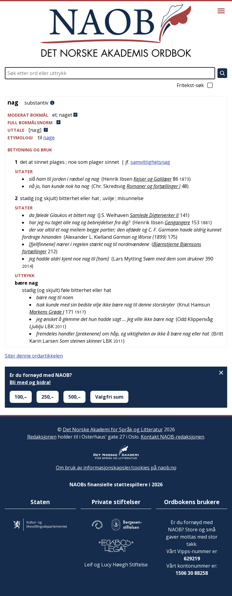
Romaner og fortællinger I (153, 186)
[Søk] (222, 73)
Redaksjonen (41, 436)
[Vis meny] (221, 10)
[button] (116, 115)
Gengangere (177, 222)
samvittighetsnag (150, 162)
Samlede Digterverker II (154, 215)
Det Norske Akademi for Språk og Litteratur (113, 429)
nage (49, 137)
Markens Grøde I (46, 312)
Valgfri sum (109, 397)
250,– (47, 397)
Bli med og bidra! (30, 382)
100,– (20, 397)
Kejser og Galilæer (153, 179)
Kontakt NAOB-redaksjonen (172, 436)
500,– (74, 397)
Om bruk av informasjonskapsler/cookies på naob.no (116, 467)
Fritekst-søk (195, 85)
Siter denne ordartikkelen (34, 355)
